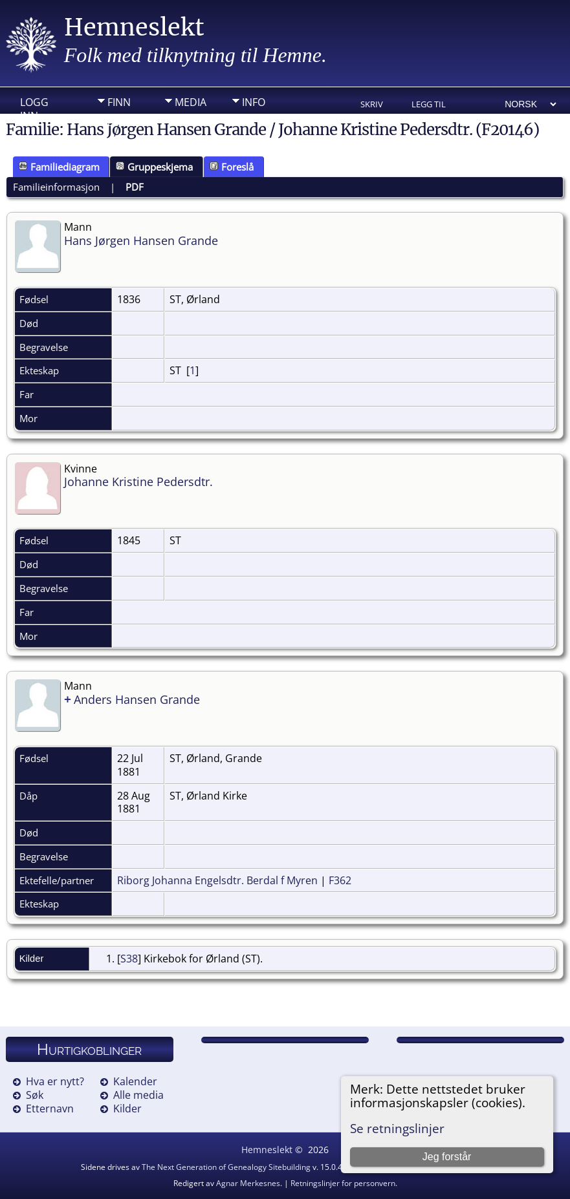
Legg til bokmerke (433, 105)
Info (253, 102)
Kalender (135, 1081)
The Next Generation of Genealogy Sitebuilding (226, 1167)
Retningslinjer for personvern (342, 1183)
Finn (119, 102)
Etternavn (50, 1108)
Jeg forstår (447, 1156)
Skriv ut (371, 105)
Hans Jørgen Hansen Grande (141, 240)
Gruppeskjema (154, 166)
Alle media (138, 1095)
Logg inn (34, 105)
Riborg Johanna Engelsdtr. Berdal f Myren (217, 880)
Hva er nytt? (55, 1081)
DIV (115, 122)
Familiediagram (59, 166)
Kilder (127, 1108)
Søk (34, 1095)
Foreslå (232, 166)
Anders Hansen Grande (137, 699)
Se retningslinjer (397, 1128)
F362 (340, 880)
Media (190, 102)
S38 (129, 958)
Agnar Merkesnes (248, 1183)
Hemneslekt (134, 27)
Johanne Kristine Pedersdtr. (138, 481)
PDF (135, 186)
